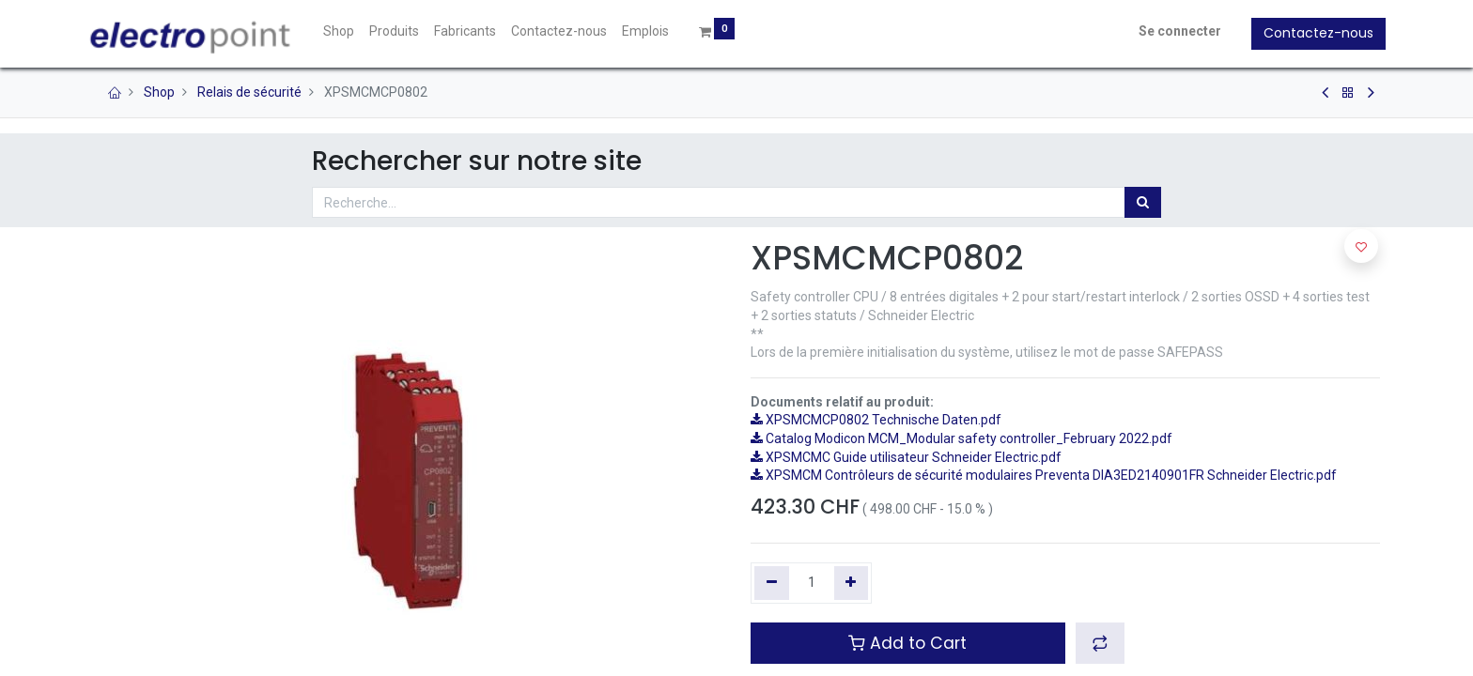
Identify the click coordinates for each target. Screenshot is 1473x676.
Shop (159, 92)
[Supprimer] (771, 583)
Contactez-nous (1313, 32)
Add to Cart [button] (907, 643)
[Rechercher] (1142, 203)
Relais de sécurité (249, 92)
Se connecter (1174, 30)
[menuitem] (344, 32)
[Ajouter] (851, 583)
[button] (1100, 643)
